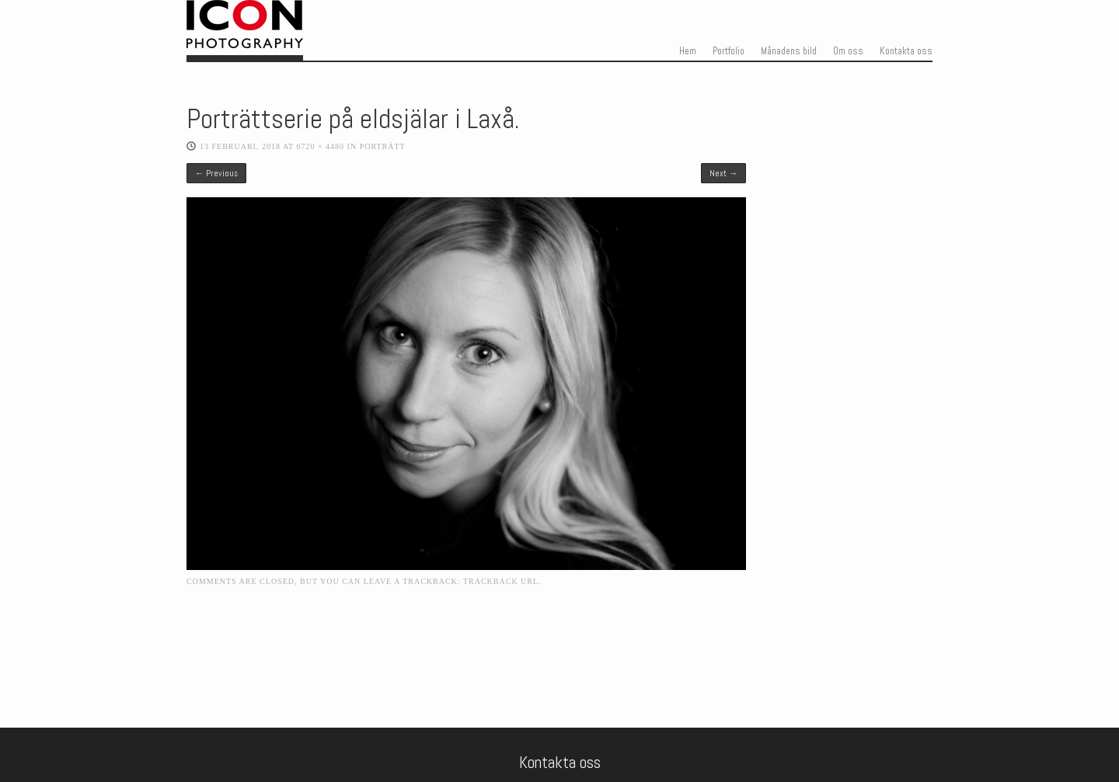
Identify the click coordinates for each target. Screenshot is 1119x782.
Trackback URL (501, 581)
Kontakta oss (906, 51)
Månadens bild (789, 51)
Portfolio (728, 51)
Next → (723, 173)
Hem (687, 51)
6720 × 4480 (320, 146)
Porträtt (383, 146)
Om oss (848, 51)
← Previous (216, 173)
